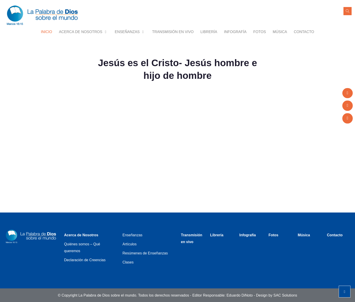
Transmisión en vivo (173, 32)
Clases (128, 262)
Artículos (129, 244)
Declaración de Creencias (85, 260)
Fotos (259, 32)
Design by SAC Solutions (276, 295)
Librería (208, 32)
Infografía (235, 32)
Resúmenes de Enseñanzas (145, 253)
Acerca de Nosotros (83, 32)
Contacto (304, 32)
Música (280, 32)
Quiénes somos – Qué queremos (82, 247)
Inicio (46, 32)
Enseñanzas (130, 32)
